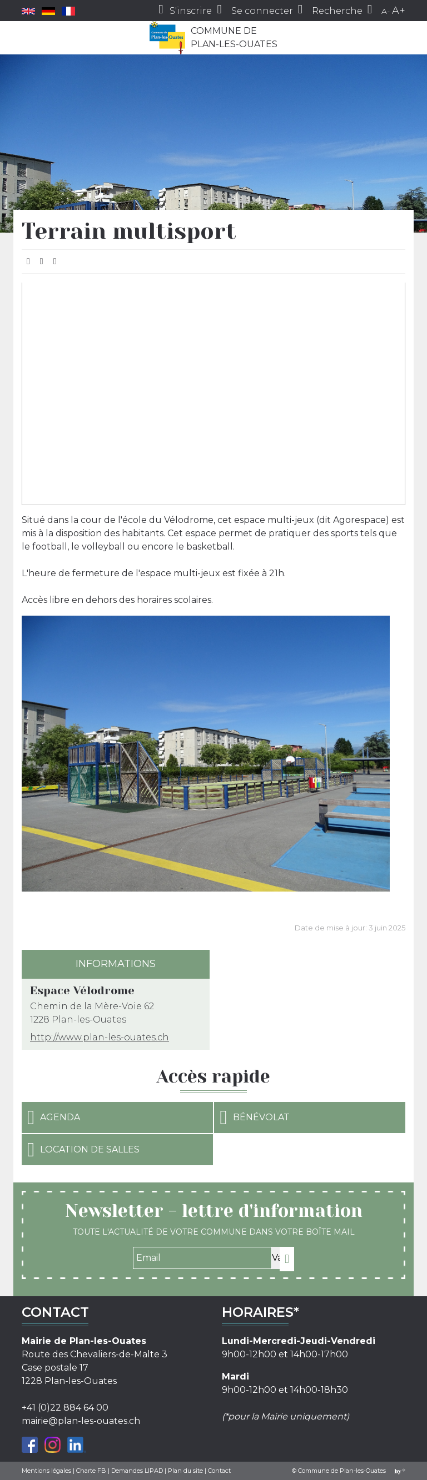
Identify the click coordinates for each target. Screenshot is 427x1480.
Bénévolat (254, 1117)
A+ (398, 10)
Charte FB (91, 1470)
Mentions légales (46, 1470)
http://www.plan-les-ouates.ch (99, 1037)
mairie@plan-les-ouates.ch (81, 1421)
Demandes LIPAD (137, 1470)
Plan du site (185, 1470)
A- (385, 11)
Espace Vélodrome (82, 990)
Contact (219, 1470)
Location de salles (83, 1150)
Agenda (53, 1117)
